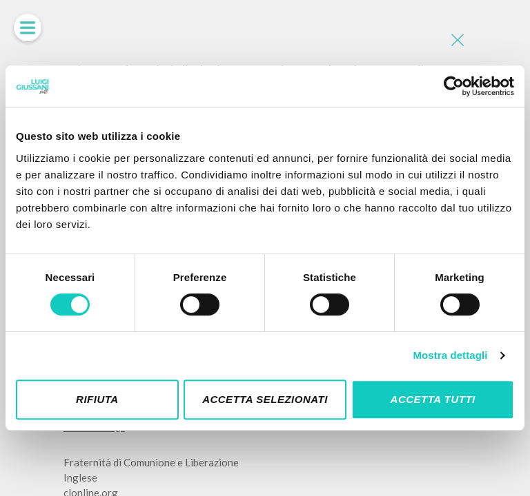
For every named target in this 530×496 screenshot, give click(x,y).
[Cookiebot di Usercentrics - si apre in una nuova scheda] (453, 86)
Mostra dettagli (450, 355)
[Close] (456, 41)
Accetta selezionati (265, 399)
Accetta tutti (433, 399)
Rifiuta (97, 399)
